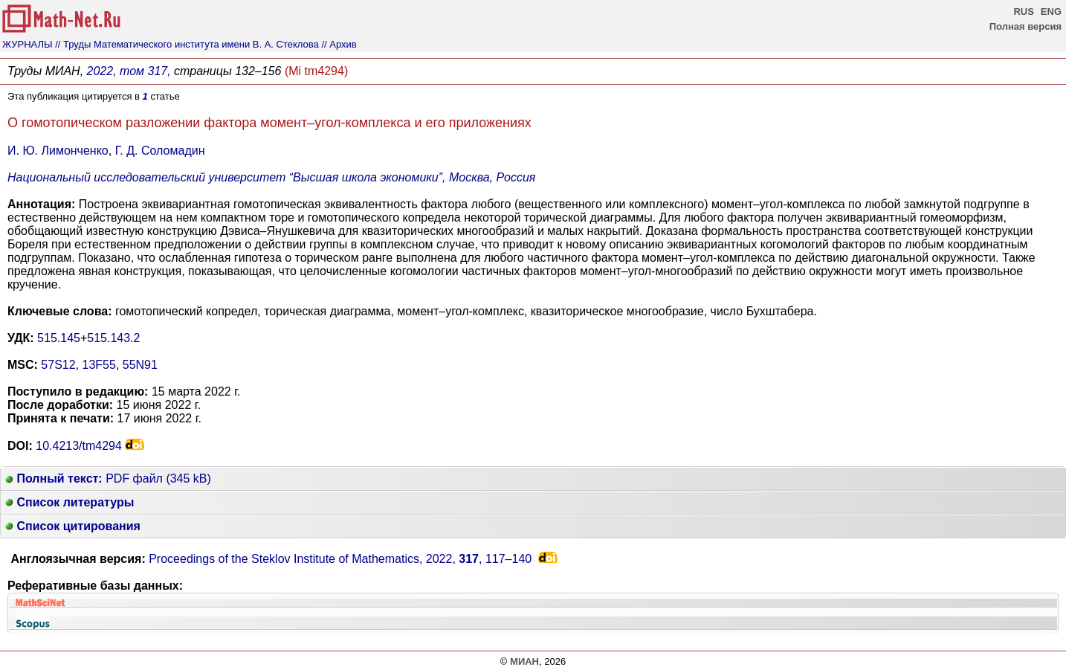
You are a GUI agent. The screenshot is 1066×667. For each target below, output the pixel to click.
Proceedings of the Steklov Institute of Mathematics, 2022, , (340, 558)
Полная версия (1025, 26)
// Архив (338, 44)
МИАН (524, 661)
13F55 (99, 364)
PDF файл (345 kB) (108, 478)
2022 (100, 71)
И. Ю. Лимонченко (58, 150)
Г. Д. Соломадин (160, 150)
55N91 (140, 364)
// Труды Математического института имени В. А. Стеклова (187, 44)
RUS (1023, 11)
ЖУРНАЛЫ (27, 44)
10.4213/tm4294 (79, 445)
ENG (1051, 11)
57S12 (58, 364)
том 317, (145, 71)
